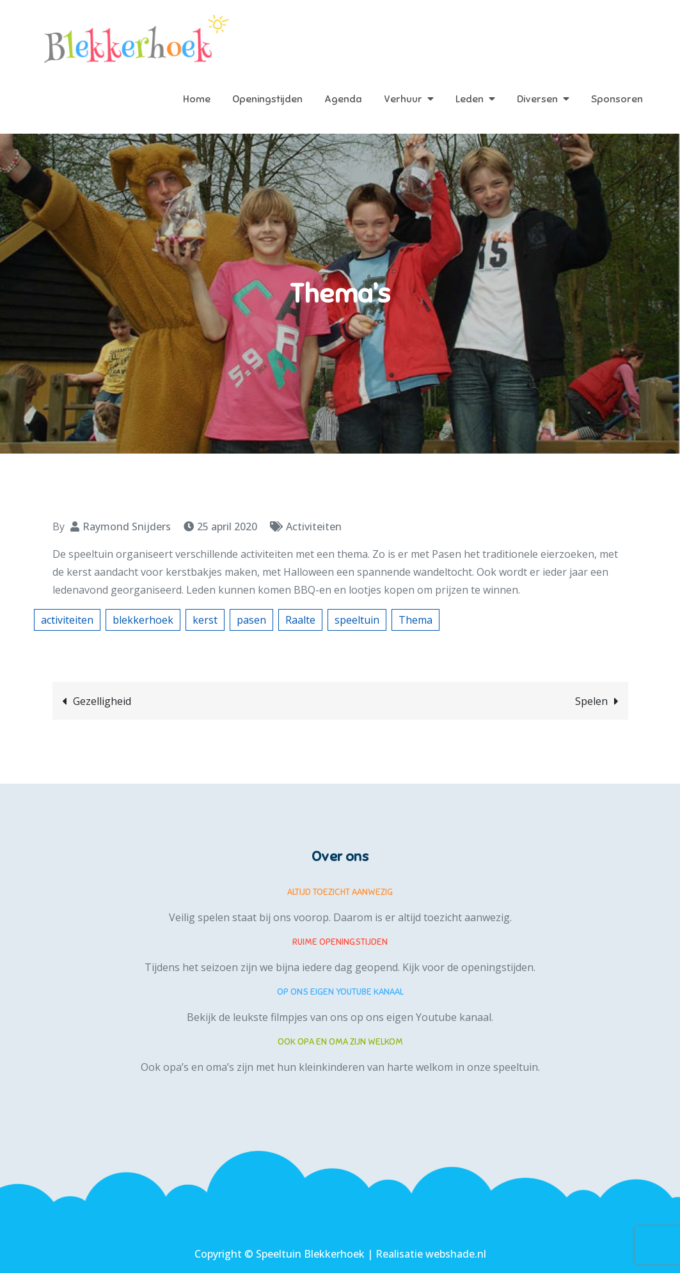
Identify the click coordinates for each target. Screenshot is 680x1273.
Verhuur (403, 99)
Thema (415, 620)
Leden (469, 99)
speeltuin (357, 620)
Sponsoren (617, 99)
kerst (205, 620)
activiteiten (67, 620)
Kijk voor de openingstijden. (468, 967)
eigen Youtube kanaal (438, 1017)
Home (196, 99)
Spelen (591, 701)
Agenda (343, 99)
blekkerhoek (143, 620)
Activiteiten (314, 526)
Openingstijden (267, 99)
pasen (251, 620)
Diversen (537, 99)
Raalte (300, 620)
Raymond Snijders (127, 526)
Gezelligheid (102, 701)
